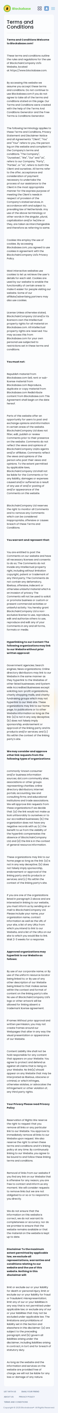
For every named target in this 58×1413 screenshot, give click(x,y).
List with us (10, 1391)
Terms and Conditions (16, 1402)
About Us (9, 1396)
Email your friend (30, 1391)
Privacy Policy (27, 1396)
